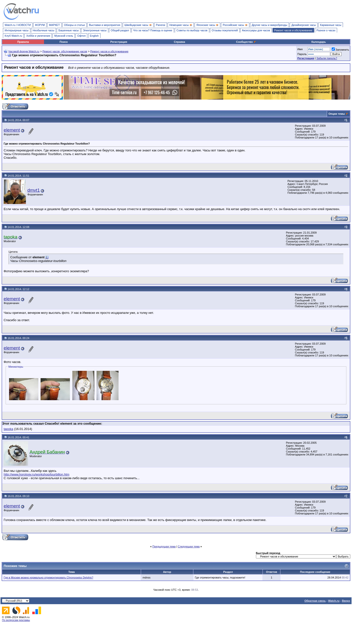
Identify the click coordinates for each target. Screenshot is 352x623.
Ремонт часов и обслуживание (293, 30)
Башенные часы (68, 30)
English (94, 35)
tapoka (8, 429)
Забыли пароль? (326, 58)
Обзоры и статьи (74, 24)
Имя (299, 49)
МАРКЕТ (54, 24)
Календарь (318, 41)
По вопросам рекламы (16, 620)
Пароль (302, 54)
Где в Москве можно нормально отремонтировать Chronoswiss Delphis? (48, 577)
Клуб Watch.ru (13, 35)
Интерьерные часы (17, 30)
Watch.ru (334, 600)
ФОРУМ (40, 24)
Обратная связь (315, 600)
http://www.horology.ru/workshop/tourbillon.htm (36, 474)
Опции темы (337, 113)
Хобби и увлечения (38, 35)
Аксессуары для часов (256, 30)
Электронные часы (95, 30)
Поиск (64, 41)
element (12, 130)
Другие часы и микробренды (269, 24)
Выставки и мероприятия (104, 24)
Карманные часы (330, 24)
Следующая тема (188, 546)
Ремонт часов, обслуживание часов (65, 51)
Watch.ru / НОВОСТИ (18, 24)
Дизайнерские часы (303, 24)
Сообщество (246, 41)
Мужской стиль (63, 35)
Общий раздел (120, 30)
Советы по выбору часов (192, 30)
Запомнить (340, 49)
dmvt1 (33, 190)
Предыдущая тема (164, 546)
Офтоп (81, 35)
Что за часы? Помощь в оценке (152, 30)
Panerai (160, 24)
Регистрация (118, 41)
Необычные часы (44, 30)
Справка (179, 41)
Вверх (346, 600)
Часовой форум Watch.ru (23, 51)
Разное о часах (326, 30)
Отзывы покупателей (225, 30)
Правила (23, 41)
